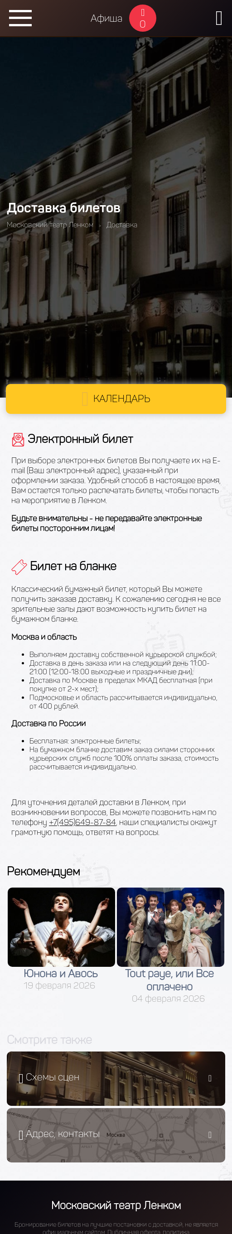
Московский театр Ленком (116, 1205)
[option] (61, 939)
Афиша (106, 18)
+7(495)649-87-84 (82, 822)
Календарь (121, 399)
